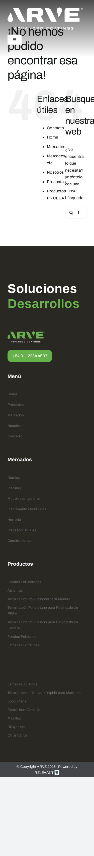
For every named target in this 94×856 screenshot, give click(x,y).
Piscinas (14, 488)
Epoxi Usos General (24, 710)
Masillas (14, 718)
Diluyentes (16, 727)
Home (52, 137)
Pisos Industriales (22, 530)
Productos (56, 182)
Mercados (56, 147)
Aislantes (15, 590)
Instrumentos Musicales (27, 509)
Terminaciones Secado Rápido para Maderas (44, 693)
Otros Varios (18, 735)
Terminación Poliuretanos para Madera (39, 599)
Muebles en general (24, 499)
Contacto (55, 128)
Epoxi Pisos (17, 701)
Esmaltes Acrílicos (22, 684)
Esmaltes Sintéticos (23, 645)
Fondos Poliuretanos (24, 582)
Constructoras (19, 541)
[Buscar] (71, 212)
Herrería (14, 520)
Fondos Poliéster (21, 637)
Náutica (14, 477)
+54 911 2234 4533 (30, 356)
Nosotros (55, 172)
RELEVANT (47, 773)
